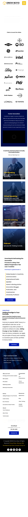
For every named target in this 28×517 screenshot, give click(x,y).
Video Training (22, 415)
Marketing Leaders (7, 398)
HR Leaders (5, 395)
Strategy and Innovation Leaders (10, 389)
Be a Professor (6, 415)
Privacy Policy (12, 459)
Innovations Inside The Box (9, 418)
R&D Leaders (5, 392)
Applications (21, 409)
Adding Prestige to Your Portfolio (10, 409)
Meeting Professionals (8, 401)
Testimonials (6, 429)
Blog (20, 412)
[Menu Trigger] (24, 3)
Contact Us (14, 449)
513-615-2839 (14, 445)
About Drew (10, 299)
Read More (14, 344)
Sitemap (19, 459)
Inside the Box (6, 412)
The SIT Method (6, 424)
